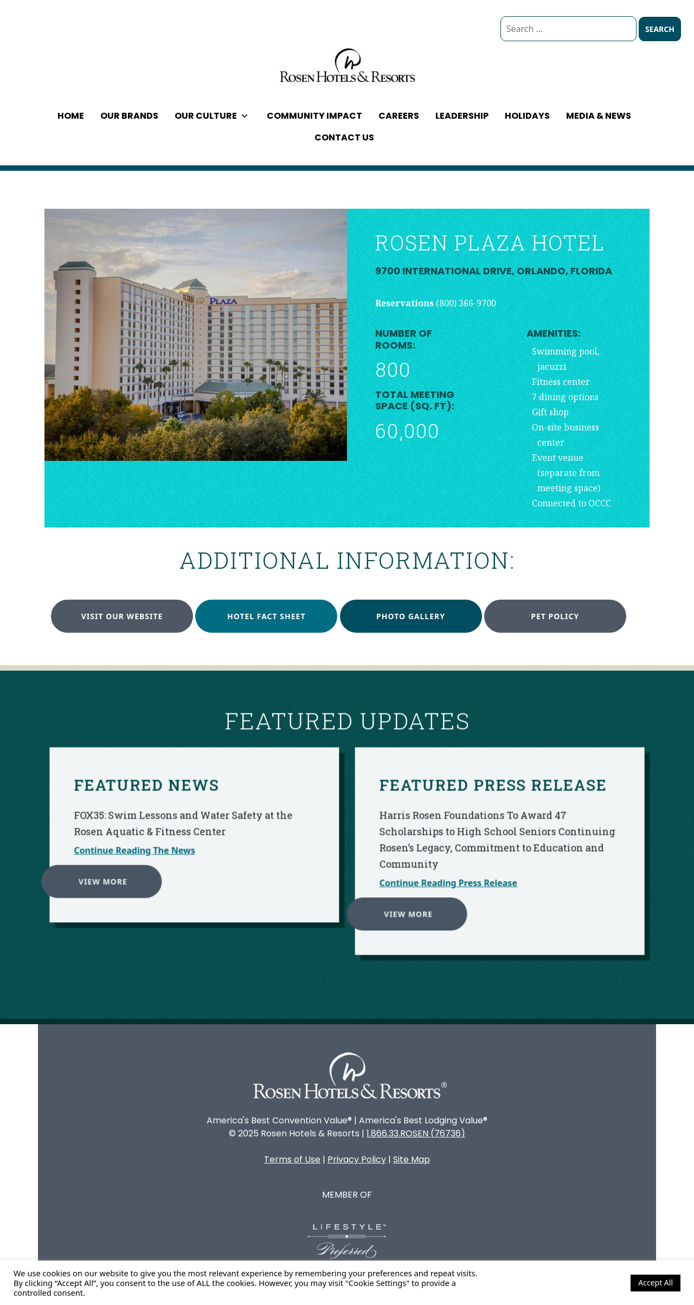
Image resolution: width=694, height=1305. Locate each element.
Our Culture (212, 116)
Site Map (411, 1159)
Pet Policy (555, 616)
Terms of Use (292, 1159)
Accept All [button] (655, 1282)
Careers (398, 116)
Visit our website (122, 616)
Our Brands (129, 116)
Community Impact (314, 116)
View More (62, 840)
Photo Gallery (410, 616)
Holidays (527, 116)
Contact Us (344, 137)
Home (70, 116)
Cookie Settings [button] (593, 1283)
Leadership (462, 116)
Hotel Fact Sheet (266, 616)
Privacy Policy (356, 1159)
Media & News (598, 116)
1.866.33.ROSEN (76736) (416, 1133)
